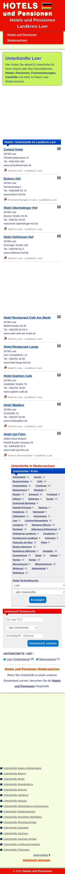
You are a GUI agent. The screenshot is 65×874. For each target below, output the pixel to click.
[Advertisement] (32, 112)
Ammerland (19, 477)
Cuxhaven (41, 485)
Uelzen (53, 555)
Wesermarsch (20, 564)
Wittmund (18, 568)
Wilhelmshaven (43, 564)
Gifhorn (17, 499)
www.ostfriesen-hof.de (16, 252)
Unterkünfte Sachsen (15, 833)
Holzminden (40, 516)
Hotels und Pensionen (22, 34)
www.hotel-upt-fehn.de (16, 450)
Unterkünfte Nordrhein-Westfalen (22, 817)
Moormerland (47, 659)
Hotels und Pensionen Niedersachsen (32, 669)
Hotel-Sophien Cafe (18, 376)
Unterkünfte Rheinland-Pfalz (19, 822)
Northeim (18, 529)
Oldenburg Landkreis (24, 533)
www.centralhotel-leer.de (17, 165)
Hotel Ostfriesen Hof (18, 237)
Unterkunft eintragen (36, 860)
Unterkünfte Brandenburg (18, 784)
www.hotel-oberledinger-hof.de (21, 223)
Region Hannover (22, 546)
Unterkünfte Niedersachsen (19, 811)
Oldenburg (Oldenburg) (44, 529)
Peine (44, 542)
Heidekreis (18, 512)
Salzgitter (48, 551)
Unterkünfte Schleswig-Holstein (21, 844)
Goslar (50, 499)
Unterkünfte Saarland (15, 827)
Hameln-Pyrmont (22, 507)
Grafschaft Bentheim (24, 503)
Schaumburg (20, 555)
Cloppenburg (20, 485)
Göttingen (33, 499)
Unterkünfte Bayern (14, 773)
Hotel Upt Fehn (14, 434)
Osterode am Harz (23, 542)
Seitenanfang (41, 855)
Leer (15, 520)
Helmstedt (38, 512)
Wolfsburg (18, 572)
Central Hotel (13, 149)
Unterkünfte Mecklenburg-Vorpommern (26, 806)
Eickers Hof (12, 178)
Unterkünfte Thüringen (16, 849)
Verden (32, 559)
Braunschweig (21, 481)
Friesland (52, 494)
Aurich (37, 477)
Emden (16, 494)
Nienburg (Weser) (41, 525)
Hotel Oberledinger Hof (20, 208)
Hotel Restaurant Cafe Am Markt (27, 317)
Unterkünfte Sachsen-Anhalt (19, 839)
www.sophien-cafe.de (16, 391)
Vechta (16, 559)
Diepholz (39, 490)
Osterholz (50, 538)
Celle (39, 481)
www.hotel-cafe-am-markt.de (20, 333)
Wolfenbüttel (39, 568)
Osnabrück (49, 533)
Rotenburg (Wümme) (24, 551)
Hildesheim (19, 516)
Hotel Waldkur (14, 405)
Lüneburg (18, 525)
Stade (38, 555)
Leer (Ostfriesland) (18, 659)
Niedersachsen (17, 40)
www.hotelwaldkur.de (15, 420)
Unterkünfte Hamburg (16, 795)
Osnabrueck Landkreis (25, 538)
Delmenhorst (20, 490)
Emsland (33, 494)
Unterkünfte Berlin (14, 779)
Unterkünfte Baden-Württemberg (22, 768)
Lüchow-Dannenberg (36, 520)
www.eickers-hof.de (14, 194)
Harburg (42, 507)
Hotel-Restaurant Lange (21, 347)
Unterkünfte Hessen (15, 800)
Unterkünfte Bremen (15, 789)
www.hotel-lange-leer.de (17, 362)
